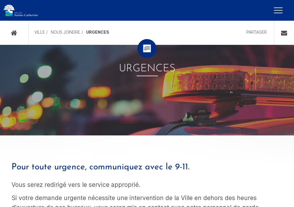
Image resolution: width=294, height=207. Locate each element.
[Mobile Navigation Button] (278, 10)
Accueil (14, 33)
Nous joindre (65, 32)
